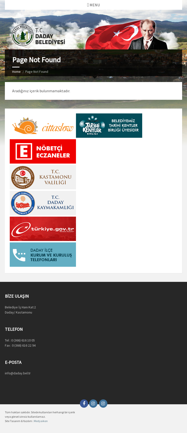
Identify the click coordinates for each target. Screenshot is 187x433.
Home (16, 71)
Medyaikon (41, 421)
